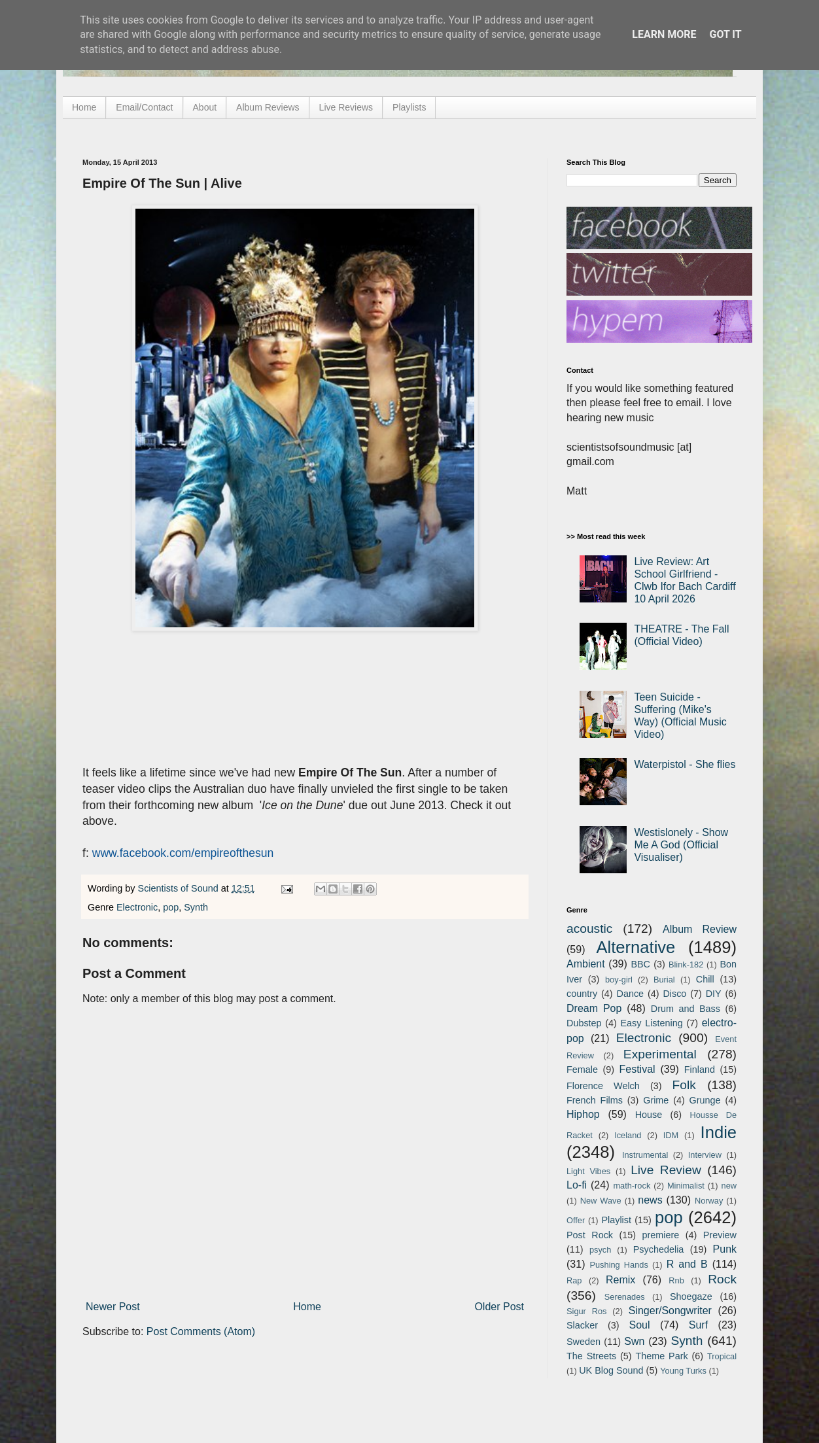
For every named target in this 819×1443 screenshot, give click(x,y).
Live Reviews (346, 107)
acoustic (589, 928)
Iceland (627, 1135)
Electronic (137, 907)
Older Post (499, 1306)
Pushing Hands (618, 1265)
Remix (620, 1279)
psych (600, 1250)
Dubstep (584, 1023)
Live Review (666, 1170)
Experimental (660, 1054)
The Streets (591, 1356)
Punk (725, 1249)
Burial (664, 979)
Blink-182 (686, 964)
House (649, 1114)
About (205, 107)
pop (171, 907)
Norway (709, 1201)
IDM (670, 1135)
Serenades (624, 1297)
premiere (661, 1235)
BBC (640, 964)
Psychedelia (658, 1249)
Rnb (676, 1280)
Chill (705, 979)
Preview (720, 1235)
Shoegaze (691, 1296)
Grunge (705, 1100)
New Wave (600, 1201)
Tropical (722, 1356)
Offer (575, 1220)
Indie (719, 1132)
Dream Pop (593, 1008)
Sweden (583, 1341)
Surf (698, 1324)
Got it (725, 34)
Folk (684, 1085)
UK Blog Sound (611, 1370)
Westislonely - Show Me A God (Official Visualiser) (681, 845)
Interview (705, 1155)
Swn (634, 1341)
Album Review (700, 929)
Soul (639, 1324)
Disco (674, 993)
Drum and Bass (685, 1008)
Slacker (582, 1325)
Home (84, 107)
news (650, 1200)
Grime (656, 1100)
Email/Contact (144, 107)
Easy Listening (652, 1023)
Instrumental (645, 1155)
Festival (637, 1069)
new (729, 1186)
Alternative (635, 947)
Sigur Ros (586, 1311)
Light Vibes (588, 1171)
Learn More (664, 34)
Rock (722, 1279)
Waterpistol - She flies (684, 764)
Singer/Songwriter (670, 1310)
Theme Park (662, 1356)
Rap (574, 1280)
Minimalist (686, 1186)
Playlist (616, 1220)
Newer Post (113, 1306)
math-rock (631, 1186)
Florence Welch (603, 1086)
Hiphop (583, 1114)
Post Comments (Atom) (201, 1331)
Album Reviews (267, 107)
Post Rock (589, 1235)
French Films (594, 1100)
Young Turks (683, 1371)
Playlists (409, 107)
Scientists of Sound (179, 888)
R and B (687, 1264)
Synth (196, 907)
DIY (714, 993)
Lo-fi (576, 1185)
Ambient (585, 963)
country (581, 993)
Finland (699, 1069)
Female (582, 1069)
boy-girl (619, 979)
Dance (630, 993)
